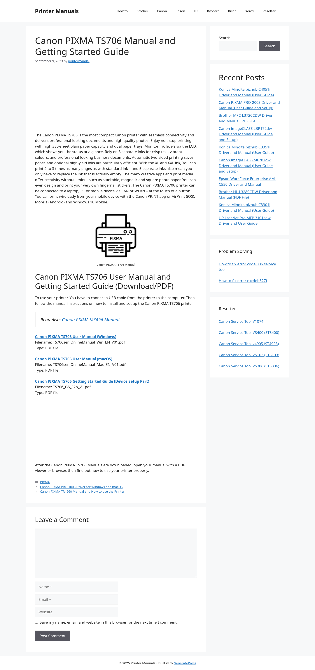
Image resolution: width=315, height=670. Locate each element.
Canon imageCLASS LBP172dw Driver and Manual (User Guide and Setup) (246, 134)
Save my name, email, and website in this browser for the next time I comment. (109, 622)
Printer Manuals (57, 11)
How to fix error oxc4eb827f (243, 280)
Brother (142, 11)
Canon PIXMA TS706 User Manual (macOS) (73, 358)
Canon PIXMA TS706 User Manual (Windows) (75, 336)
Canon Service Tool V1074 (241, 321)
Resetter (269, 11)
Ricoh (232, 11)
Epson (180, 11)
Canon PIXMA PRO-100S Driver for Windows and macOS (81, 487)
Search (225, 37)
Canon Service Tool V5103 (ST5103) (249, 354)
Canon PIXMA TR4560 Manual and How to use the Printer (82, 491)
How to (122, 11)
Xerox (249, 11)
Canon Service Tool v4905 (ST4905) (249, 343)
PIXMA (45, 482)
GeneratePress (185, 663)
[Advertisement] (116, 101)
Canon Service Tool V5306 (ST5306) (249, 365)
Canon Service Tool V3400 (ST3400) (249, 332)
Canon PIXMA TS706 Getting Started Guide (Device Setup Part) (92, 381)
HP (196, 11)
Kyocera (213, 11)
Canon (162, 11)
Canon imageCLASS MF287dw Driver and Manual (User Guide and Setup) (246, 165)
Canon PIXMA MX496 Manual (90, 319)
